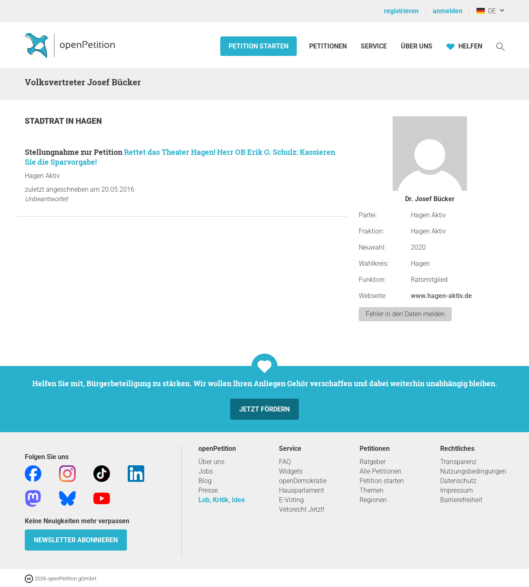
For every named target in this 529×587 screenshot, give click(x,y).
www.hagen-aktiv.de (441, 296)
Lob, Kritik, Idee (221, 500)
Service (374, 46)
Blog (205, 481)
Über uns (211, 462)
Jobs (205, 471)
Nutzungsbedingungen (473, 471)
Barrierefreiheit (461, 500)
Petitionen (328, 46)
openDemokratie (302, 481)
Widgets (291, 471)
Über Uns (416, 46)
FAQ (285, 462)
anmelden (447, 11)
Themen (372, 490)
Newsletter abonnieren (76, 540)
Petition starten (258, 46)
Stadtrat (45, 121)
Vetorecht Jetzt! (301, 509)
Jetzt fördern (264, 409)
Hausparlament (301, 490)
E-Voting (291, 500)
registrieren (401, 11)
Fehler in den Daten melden (405, 314)
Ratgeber (373, 462)
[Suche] (500, 46)
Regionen (373, 500)
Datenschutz (458, 481)
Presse (208, 490)
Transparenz (458, 462)
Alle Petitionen (380, 471)
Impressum (456, 490)
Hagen (89, 121)
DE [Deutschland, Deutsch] (486, 11)
